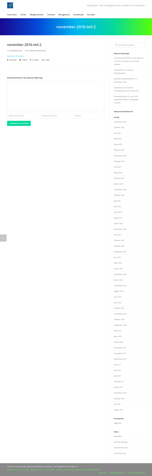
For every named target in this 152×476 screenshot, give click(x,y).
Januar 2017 (118, 387)
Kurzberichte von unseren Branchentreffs (124, 71)
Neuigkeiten (64, 14)
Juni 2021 (117, 257)
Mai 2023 (117, 206)
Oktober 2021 (119, 246)
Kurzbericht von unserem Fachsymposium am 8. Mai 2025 (126, 89)
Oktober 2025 (119, 127)
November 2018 (120, 314)
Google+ (34, 60)
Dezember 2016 (120, 393)
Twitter (23, 60)
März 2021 (118, 263)
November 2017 (120, 353)
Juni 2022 (117, 235)
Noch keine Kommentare (35, 51)
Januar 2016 (118, 410)
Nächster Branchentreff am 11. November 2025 (126, 80)
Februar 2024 (119, 178)
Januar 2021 (118, 268)
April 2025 (118, 139)
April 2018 (118, 336)
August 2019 (119, 291)
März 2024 (118, 172)
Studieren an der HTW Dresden (43, 470)
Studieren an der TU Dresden (18, 470)
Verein (23, 14)
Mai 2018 (117, 331)
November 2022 (120, 229)
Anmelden (118, 436)
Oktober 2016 (119, 398)
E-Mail (45, 60)
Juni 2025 (117, 133)
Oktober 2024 (119, 161)
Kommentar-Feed (121, 447)
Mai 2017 (117, 370)
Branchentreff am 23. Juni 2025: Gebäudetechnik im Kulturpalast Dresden (126, 99)
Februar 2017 (119, 381)
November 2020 (120, 274)
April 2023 (118, 212)
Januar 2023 (118, 223)
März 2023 (118, 218)
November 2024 (120, 156)
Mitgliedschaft (36, 14)
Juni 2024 (117, 167)
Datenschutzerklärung (136, 473)
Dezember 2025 (120, 122)
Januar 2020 (118, 280)
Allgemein (117, 423)
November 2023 (120, 189)
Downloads (79, 14)
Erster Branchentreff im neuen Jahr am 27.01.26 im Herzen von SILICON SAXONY (129, 61)
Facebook (12, 60)
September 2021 (120, 252)
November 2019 (120, 285)
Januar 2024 (118, 184)
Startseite (12, 14)
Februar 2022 (119, 240)
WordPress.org (119, 453)
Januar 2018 (118, 342)
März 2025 (118, 144)
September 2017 (120, 359)
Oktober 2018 (119, 319)
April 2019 (118, 302)
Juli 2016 (117, 404)
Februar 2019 (119, 308)
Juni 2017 (117, 364)
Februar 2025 (119, 150)
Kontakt (91, 14)
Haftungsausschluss (117, 473)
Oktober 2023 (119, 195)
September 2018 (120, 325)
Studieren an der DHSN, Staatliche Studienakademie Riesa (78, 470)
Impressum (102, 473)
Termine (51, 14)
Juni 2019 (117, 297)
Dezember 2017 (120, 348)
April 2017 (118, 376)
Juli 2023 (117, 201)
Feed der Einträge (121, 442)
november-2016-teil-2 (24, 44)
